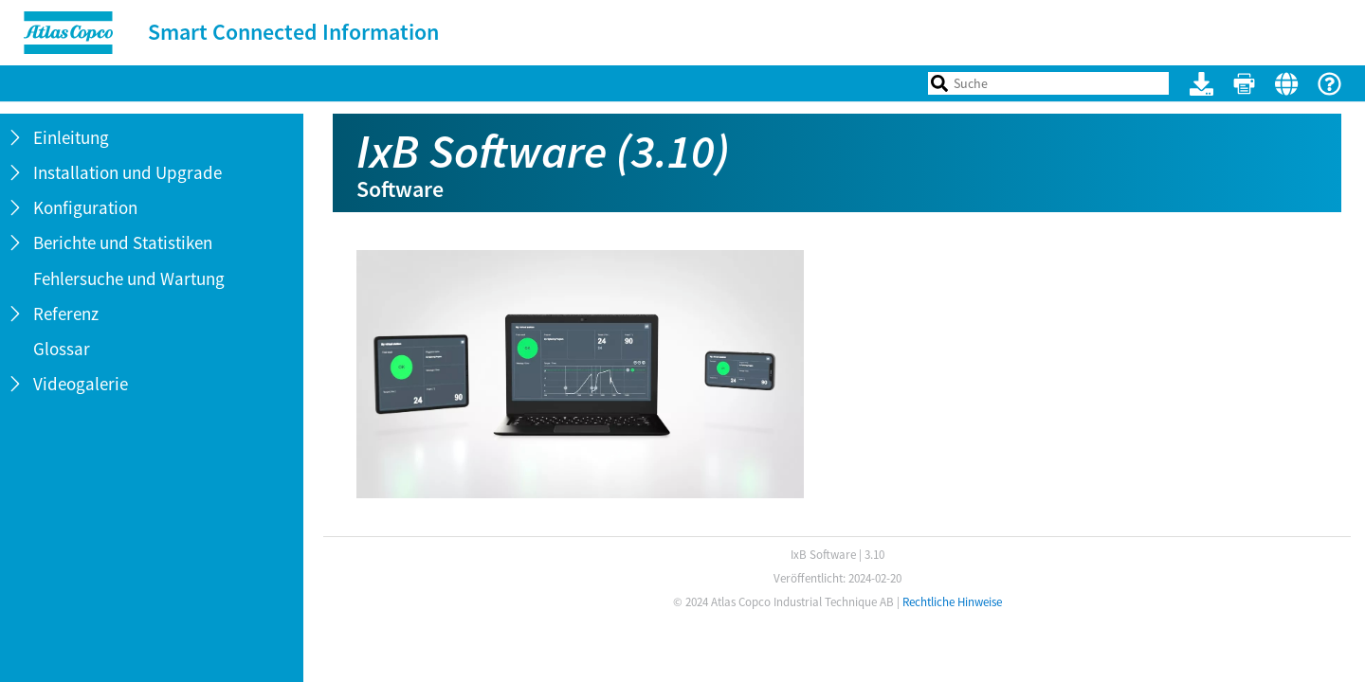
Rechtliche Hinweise (952, 602)
